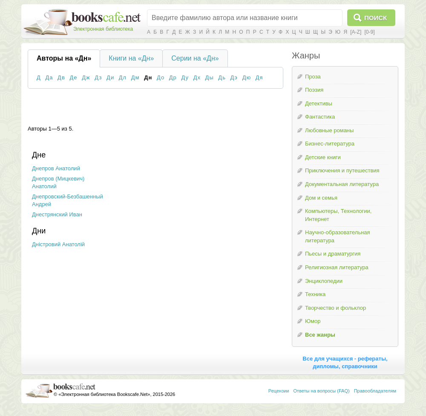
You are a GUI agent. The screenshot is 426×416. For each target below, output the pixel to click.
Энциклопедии (324, 281)
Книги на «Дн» (131, 58)
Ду (185, 77)
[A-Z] (355, 32)
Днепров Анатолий (56, 168)
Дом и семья (321, 198)
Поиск (375, 17)
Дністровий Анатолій (58, 244)
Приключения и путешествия (342, 170)
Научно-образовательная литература (337, 236)
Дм (135, 77)
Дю (246, 77)
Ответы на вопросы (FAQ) (322, 390)
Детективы (318, 103)
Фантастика (320, 116)
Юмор (312, 321)
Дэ (234, 77)
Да (49, 77)
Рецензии (278, 390)
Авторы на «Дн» (64, 58)
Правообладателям (375, 390)
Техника (315, 294)
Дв (61, 77)
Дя (259, 77)
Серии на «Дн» (195, 58)
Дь (222, 77)
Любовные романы (329, 130)
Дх (197, 77)
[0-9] (369, 32)
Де (73, 77)
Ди (110, 77)
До (160, 77)
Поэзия (314, 90)
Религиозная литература (336, 267)
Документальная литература (342, 184)
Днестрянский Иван (57, 214)
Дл (123, 77)
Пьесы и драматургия (332, 253)
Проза (313, 76)
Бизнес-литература (329, 143)
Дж (86, 77)
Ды (209, 77)
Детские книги (323, 157)
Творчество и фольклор (335, 308)
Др (173, 77)
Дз (98, 77)
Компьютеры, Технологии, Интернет (338, 215)
